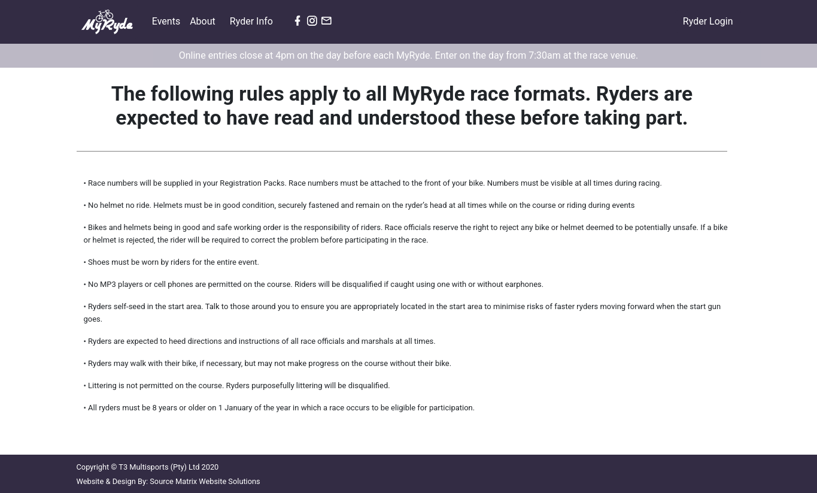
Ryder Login (708, 21)
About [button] (204, 21)
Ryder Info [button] (252, 21)
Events (168, 20)
